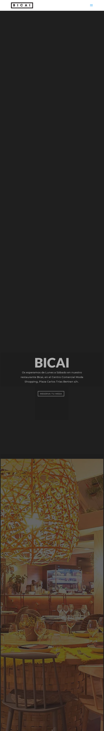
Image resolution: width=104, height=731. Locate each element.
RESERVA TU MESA (51, 393)
